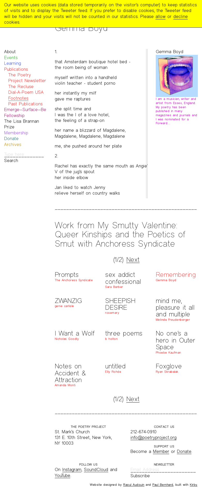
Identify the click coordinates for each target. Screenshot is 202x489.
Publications (16, 69)
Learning (12, 63)
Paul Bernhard (162, 484)
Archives (12, 144)
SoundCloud (96, 469)
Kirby (193, 484)
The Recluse (21, 86)
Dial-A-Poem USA (26, 92)
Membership (16, 133)
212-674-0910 (143, 431)
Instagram (71, 469)
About (10, 51)
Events (11, 57)
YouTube (62, 475)
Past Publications (25, 104)
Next (132, 259)
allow (161, 16)
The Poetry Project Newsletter (27, 77)
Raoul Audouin (133, 484)
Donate (11, 138)
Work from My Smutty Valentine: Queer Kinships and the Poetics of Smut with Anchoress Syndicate (120, 234)
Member (161, 451)
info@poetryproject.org (153, 437)
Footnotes (18, 98)
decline (180, 16)
